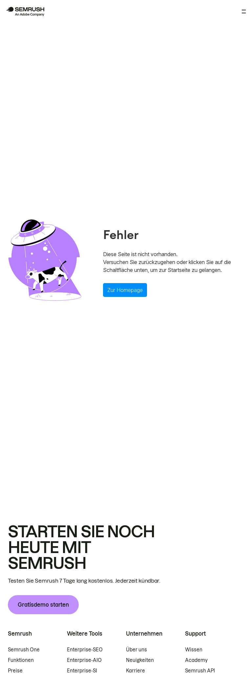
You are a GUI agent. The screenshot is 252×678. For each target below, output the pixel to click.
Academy (196, 660)
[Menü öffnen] (244, 11)
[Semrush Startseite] (25, 11)
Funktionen (21, 660)
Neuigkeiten (140, 660)
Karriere (135, 670)
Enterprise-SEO (85, 649)
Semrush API (200, 670)
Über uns (136, 649)
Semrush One (24, 649)
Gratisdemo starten (43, 605)
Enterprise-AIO (84, 660)
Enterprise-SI (82, 670)
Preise (15, 670)
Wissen (193, 649)
